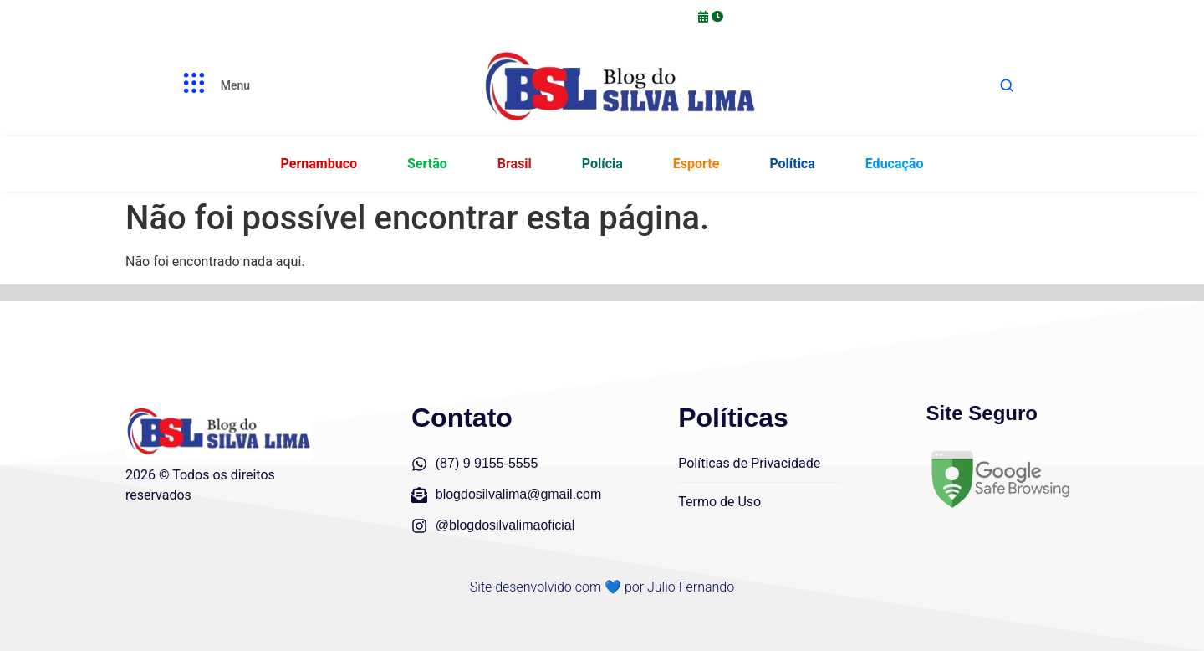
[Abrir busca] (1006, 85)
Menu (235, 85)
